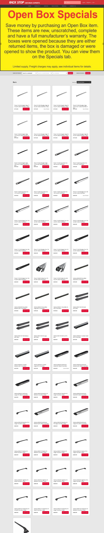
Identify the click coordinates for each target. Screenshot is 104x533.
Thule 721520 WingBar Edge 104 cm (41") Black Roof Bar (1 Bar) (21, 116)
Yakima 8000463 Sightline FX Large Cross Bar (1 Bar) (60, 432)
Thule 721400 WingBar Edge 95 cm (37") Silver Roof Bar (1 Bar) (61, 58)
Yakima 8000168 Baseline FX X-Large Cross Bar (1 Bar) (21, 375)
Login (83, 2)
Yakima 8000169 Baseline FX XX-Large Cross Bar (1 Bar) (60, 375)
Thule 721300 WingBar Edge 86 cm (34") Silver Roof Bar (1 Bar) (41, 58)
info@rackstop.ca (17, 522)
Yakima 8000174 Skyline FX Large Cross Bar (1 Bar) (60, 404)
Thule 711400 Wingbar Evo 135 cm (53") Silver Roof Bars (61, 173)
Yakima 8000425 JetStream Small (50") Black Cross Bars (60, 317)
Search (70, 25)
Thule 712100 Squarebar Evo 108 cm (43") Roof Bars (60, 115)
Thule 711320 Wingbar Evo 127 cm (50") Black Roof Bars (61, 202)
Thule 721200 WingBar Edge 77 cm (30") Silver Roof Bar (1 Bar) (21, 58)
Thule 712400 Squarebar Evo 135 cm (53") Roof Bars (41, 144)
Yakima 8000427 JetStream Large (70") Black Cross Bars (21, 346)
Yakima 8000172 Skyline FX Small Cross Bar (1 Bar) (21, 404)
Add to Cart (26, 61)
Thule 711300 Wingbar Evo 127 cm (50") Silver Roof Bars (41, 173)
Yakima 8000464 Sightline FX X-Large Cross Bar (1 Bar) (80, 432)
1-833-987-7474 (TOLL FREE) (18, 520)
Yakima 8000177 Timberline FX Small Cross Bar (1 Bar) (41, 461)
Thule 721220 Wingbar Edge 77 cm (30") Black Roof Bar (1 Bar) (41, 87)
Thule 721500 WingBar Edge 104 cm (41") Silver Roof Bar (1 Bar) (80, 59)
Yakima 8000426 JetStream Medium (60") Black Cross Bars (80, 317)
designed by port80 (87, 530)
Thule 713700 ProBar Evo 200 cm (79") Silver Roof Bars (61, 231)
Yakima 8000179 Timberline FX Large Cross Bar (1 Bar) (61, 461)
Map (14, 524)
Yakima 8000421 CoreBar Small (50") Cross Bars (80, 288)
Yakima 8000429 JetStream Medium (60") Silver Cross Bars (41, 375)
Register (89, 2)
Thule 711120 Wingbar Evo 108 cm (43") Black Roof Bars (21, 202)
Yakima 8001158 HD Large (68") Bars (40, 288)
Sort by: (74, 34)
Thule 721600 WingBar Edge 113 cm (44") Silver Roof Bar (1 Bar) (21, 88)
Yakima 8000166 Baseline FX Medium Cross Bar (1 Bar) (41, 346)
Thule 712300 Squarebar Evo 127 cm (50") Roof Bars (21, 144)
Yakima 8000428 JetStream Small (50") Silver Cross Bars (79, 346)
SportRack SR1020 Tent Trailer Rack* (21, 490)
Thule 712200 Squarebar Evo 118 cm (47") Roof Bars (80, 115)
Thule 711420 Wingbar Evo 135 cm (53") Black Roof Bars (80, 202)
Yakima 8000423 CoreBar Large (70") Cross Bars (40, 317)
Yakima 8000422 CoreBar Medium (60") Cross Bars (20, 317)
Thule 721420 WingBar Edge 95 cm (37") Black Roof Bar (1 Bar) (80, 87)
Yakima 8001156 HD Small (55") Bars (79, 260)
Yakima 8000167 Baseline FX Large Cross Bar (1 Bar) (60, 346)
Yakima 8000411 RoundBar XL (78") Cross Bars (61, 260)
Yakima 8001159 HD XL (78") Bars (60, 288)
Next (103, 15)
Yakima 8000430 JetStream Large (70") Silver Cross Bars (80, 375)
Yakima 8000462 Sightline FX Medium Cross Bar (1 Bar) (41, 432)
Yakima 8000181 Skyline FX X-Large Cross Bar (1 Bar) (80, 404)
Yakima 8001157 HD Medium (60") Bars (21, 288)
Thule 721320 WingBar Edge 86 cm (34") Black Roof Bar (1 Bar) (61, 87)
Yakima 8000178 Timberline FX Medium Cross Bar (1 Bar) (80, 461)
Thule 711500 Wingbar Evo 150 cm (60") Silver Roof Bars (80, 173)
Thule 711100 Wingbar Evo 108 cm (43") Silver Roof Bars (80, 144)
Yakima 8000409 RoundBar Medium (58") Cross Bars (21, 260)
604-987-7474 (15, 518)
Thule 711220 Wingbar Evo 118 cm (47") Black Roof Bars (41, 202)
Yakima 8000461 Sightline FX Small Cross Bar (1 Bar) (21, 432)
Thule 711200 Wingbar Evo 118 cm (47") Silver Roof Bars (21, 173)
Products (37, 6)
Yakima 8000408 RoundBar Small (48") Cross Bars (79, 231)
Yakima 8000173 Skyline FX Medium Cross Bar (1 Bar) (40, 404)
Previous (1, 15)
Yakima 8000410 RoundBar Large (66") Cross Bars (40, 260)
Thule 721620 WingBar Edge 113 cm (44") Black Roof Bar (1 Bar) (41, 116)
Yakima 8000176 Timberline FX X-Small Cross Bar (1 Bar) (21, 461)
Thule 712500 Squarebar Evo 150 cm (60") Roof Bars (60, 144)
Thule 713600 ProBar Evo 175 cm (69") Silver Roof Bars (41, 231)
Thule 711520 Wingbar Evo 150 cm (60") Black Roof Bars (21, 231)
